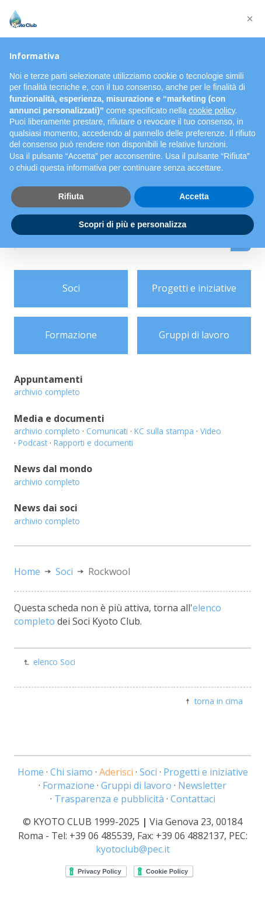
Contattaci (192, 798)
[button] (249, 18)
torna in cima (218, 700)
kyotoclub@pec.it (133, 849)
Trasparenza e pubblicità (109, 798)
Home (27, 571)
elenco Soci (54, 661)
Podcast (32, 442)
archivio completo (47, 391)
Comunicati (107, 431)
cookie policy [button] (212, 110)
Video (210, 431)
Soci (71, 288)
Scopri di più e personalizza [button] (132, 224)
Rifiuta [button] (71, 196)
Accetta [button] (194, 196)
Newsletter (202, 785)
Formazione (71, 334)
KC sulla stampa (164, 431)
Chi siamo (71, 772)
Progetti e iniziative (194, 288)
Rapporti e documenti (93, 442)
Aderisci (116, 772)
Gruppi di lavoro (194, 334)
